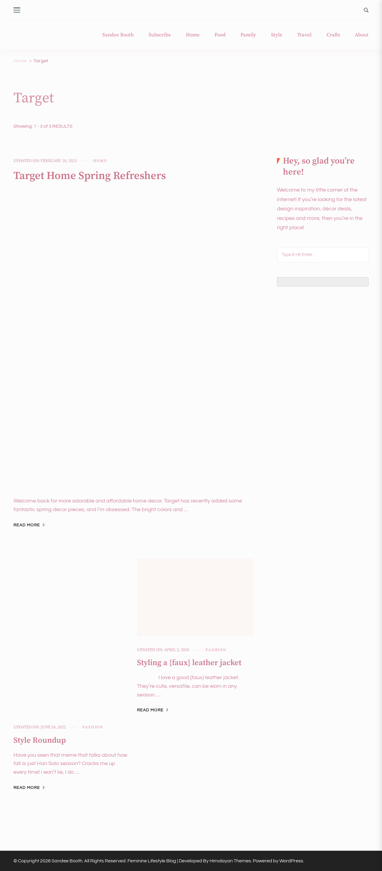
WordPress (291, 860)
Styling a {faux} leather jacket (189, 663)
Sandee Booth (118, 35)
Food (220, 35)
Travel (304, 35)
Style (276, 35)
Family (248, 35)
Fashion (92, 727)
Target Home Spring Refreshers (89, 176)
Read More (26, 525)
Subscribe (160, 35)
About (362, 35)
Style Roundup (39, 740)
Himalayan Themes (230, 860)
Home (193, 35)
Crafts (333, 35)
